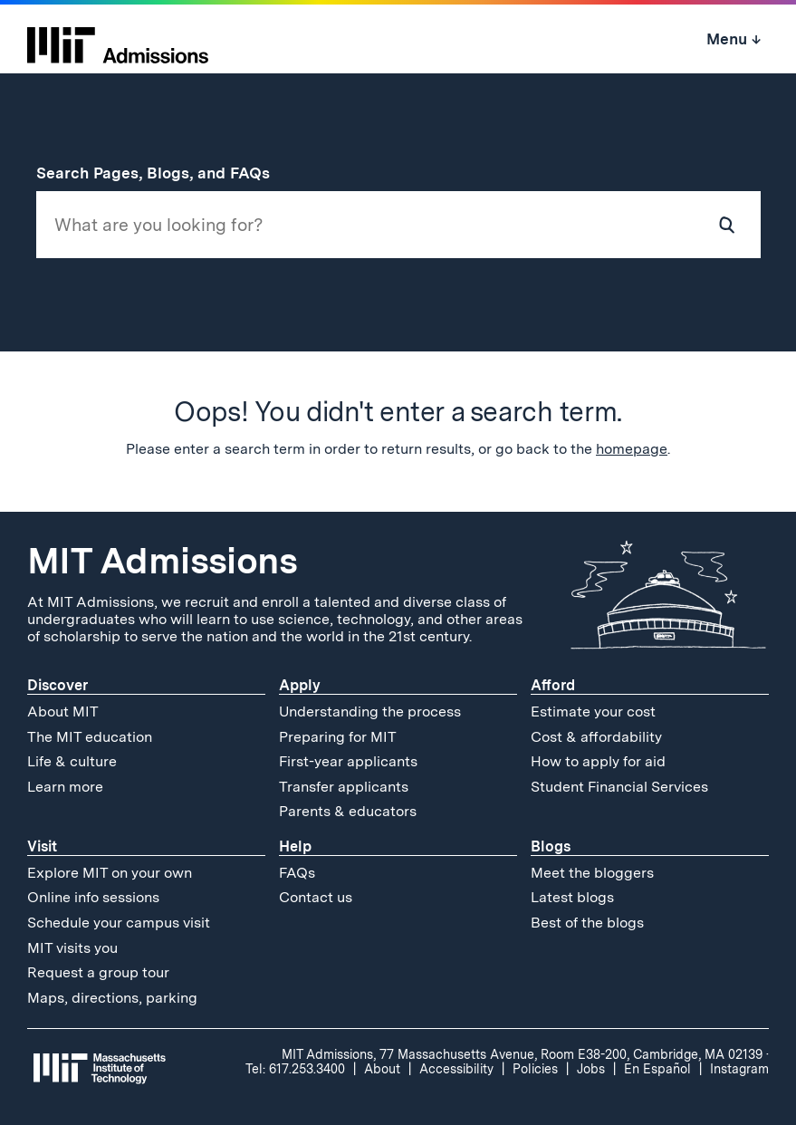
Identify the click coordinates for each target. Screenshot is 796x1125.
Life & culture (72, 761)
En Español (657, 1069)
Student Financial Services (619, 786)
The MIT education (89, 736)
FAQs (297, 872)
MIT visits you (72, 948)
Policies (535, 1069)
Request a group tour (98, 972)
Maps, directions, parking (112, 997)
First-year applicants (348, 761)
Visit (42, 846)
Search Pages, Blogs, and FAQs (163, 173)
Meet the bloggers (592, 872)
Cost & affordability (596, 736)
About (382, 1069)
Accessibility (456, 1069)
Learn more (65, 786)
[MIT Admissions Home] (117, 39)
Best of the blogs (587, 922)
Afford (553, 685)
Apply (300, 685)
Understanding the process (370, 711)
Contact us (315, 897)
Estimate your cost (593, 711)
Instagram (739, 1069)
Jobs (591, 1069)
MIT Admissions (162, 560)
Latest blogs (572, 897)
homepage (631, 448)
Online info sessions (93, 897)
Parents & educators (348, 811)
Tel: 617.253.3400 (295, 1069)
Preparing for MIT (338, 736)
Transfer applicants (343, 786)
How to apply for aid (598, 761)
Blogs (551, 846)
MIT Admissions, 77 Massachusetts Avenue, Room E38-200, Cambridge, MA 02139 (522, 1054)
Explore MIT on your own (109, 872)
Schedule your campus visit (118, 922)
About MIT (63, 711)
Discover (57, 685)
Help (295, 846)
